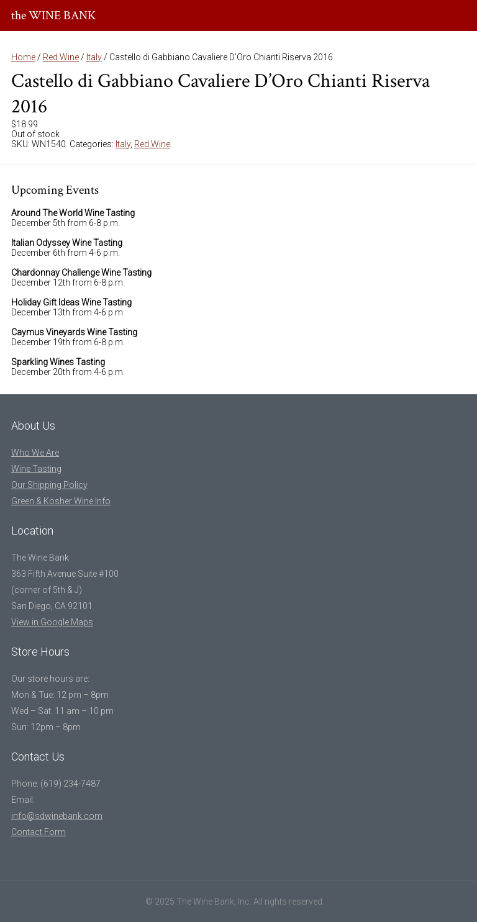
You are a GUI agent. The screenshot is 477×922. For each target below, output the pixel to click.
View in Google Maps (52, 622)
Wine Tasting (36, 469)
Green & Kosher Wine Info (61, 501)
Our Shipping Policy (49, 485)
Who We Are (35, 453)
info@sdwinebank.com (56, 816)
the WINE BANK (53, 15)
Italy (94, 57)
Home (23, 57)
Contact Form (38, 832)
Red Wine (61, 57)
